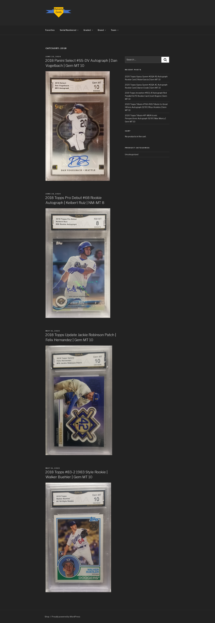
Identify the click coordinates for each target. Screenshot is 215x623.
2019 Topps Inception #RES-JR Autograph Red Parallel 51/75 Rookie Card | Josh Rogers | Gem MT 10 (146, 96)
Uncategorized (131, 154)
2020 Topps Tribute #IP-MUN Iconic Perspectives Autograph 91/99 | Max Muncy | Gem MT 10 (145, 118)
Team (115, 30)
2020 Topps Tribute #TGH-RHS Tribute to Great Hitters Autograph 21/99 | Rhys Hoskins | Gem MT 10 (146, 107)
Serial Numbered (69, 30)
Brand (102, 30)
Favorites (50, 30)
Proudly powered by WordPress (66, 616)
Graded (88, 30)
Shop (47, 616)
